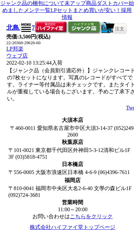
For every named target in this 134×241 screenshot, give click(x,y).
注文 (119, 28)
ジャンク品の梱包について (32, 3)
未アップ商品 (80, 3)
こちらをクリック (91, 216)
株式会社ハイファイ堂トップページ (72, 227)
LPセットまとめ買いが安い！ (85, 10)
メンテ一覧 (37, 10)
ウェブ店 (17, 56)
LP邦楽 (14, 49)
